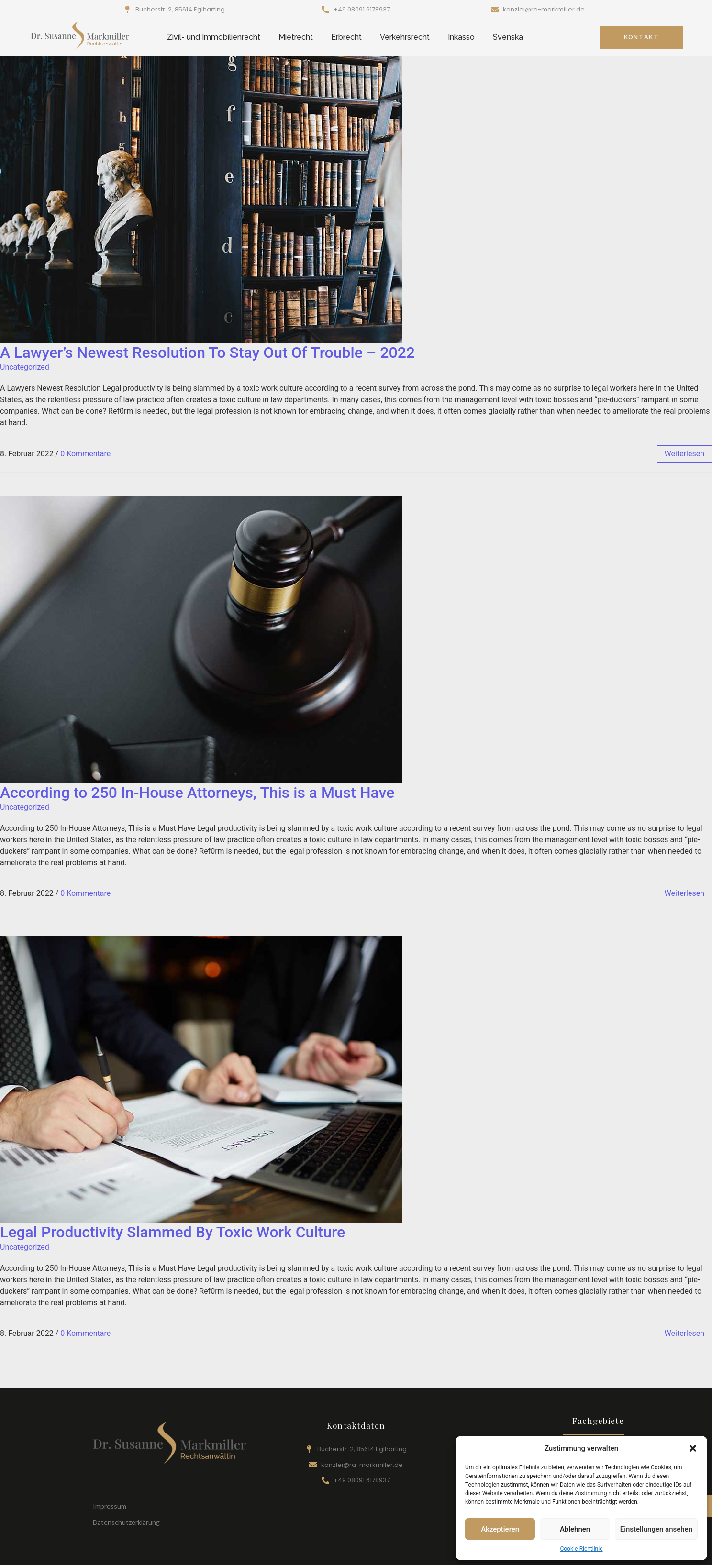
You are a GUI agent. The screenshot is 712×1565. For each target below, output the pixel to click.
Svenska (508, 37)
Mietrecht (295, 37)
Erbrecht (346, 37)
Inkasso (461, 37)
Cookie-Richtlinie (581, 1548)
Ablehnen (575, 1529)
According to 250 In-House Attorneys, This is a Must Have (197, 792)
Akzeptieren (500, 1529)
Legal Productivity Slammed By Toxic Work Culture (172, 1232)
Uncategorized (24, 367)
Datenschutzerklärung (126, 1522)
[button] (693, 1448)
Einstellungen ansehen (656, 1529)
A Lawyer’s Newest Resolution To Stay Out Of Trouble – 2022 (207, 352)
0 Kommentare (85, 453)
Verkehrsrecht (405, 37)
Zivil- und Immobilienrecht (213, 37)
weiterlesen (684, 453)
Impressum (109, 1506)
